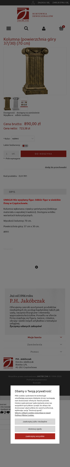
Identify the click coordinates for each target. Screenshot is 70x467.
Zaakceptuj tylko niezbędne (35, 421)
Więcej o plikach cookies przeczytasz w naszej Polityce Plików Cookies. (33, 414)
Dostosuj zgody (35, 429)
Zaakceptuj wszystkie (35, 436)
